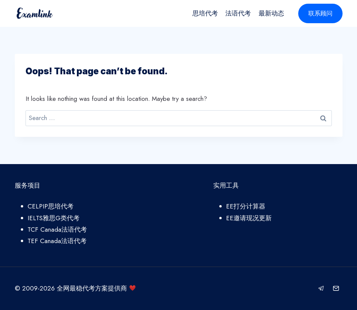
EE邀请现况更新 (249, 218)
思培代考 (205, 13)
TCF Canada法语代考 (57, 229)
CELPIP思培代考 (51, 206)
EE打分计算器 (245, 206)
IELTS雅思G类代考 (54, 218)
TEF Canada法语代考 (57, 240)
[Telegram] (321, 288)
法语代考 (238, 13)
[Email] (336, 288)
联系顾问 (320, 13)
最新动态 (271, 13)
